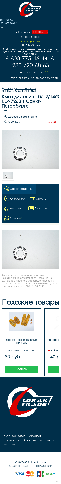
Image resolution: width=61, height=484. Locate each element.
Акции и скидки (43, 440)
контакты (53, 78)
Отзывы (52, 121)
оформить (40, 31)
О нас (26, 440)
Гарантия (17, 78)
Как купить (31, 78)
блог (43, 78)
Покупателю (12, 440)
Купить (22, 369)
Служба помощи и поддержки (30, 465)
